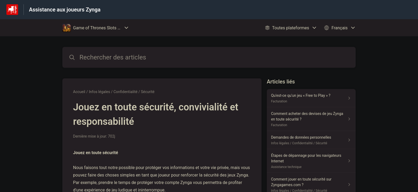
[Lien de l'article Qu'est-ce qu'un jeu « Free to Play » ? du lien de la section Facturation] (311, 98)
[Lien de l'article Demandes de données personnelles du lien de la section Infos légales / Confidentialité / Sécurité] (311, 140)
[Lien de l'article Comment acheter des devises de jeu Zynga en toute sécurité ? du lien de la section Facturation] (311, 119)
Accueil (79, 92)
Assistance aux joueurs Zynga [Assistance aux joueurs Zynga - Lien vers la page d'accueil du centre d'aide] (65, 9)
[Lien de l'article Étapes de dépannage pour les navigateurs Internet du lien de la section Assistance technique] (311, 161)
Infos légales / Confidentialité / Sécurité (122, 92)
